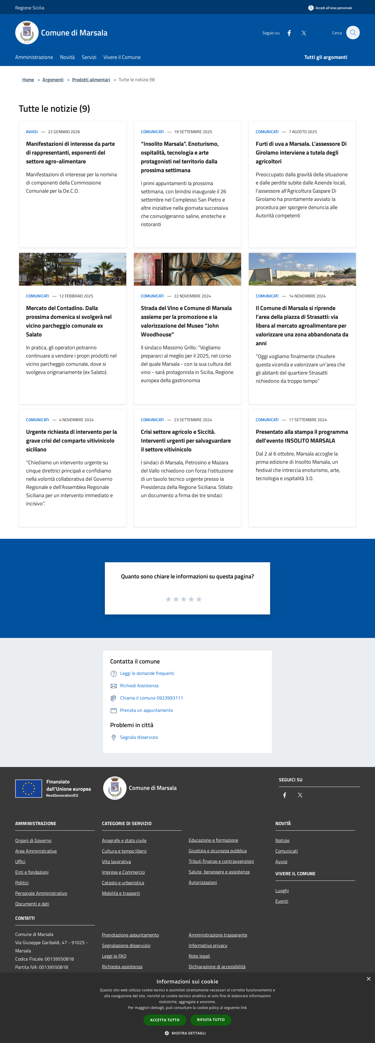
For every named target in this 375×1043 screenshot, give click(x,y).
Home (28, 79)
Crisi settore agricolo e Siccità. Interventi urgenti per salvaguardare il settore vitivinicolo (186, 440)
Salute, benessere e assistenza (219, 871)
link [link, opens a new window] (244, 1007)
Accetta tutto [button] (165, 1019)
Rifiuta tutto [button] (211, 1019)
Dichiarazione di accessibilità (217, 966)
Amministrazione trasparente (218, 934)
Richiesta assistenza (122, 966)
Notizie (282, 840)
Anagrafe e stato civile (124, 840)
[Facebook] (286, 32)
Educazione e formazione (213, 840)
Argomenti (53, 79)
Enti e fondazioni (32, 872)
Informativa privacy (208, 945)
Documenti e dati (32, 903)
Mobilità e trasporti (121, 893)
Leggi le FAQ (114, 955)
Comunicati (152, 131)
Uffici (20, 861)
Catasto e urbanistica (123, 882)
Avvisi (32, 131)
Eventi (281, 901)
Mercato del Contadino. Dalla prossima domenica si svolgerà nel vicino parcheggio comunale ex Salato (69, 321)
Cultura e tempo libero (124, 850)
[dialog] (187, 1008)
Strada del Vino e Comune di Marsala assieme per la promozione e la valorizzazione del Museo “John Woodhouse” (186, 321)
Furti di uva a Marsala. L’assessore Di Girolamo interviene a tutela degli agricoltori (301, 152)
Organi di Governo (33, 840)
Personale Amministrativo (41, 893)
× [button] (368, 979)
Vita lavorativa (116, 861)
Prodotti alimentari (91, 79)
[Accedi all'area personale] (330, 8)
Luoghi (282, 890)
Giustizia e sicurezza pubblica (218, 850)
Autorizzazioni (203, 882)
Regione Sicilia (29, 7)
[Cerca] (353, 33)
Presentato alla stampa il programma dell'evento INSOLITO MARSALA (302, 436)
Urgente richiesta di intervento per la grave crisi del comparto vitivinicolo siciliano (71, 440)
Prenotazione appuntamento (130, 934)
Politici (22, 882)
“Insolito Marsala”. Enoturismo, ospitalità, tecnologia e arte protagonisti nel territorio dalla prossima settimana (180, 157)
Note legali (199, 955)
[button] (187, 1033)
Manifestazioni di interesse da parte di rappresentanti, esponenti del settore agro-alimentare (70, 152)
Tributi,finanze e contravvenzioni (221, 861)
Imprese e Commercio (123, 872)
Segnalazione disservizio (126, 945)
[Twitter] (300, 32)
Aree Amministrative (36, 850)
